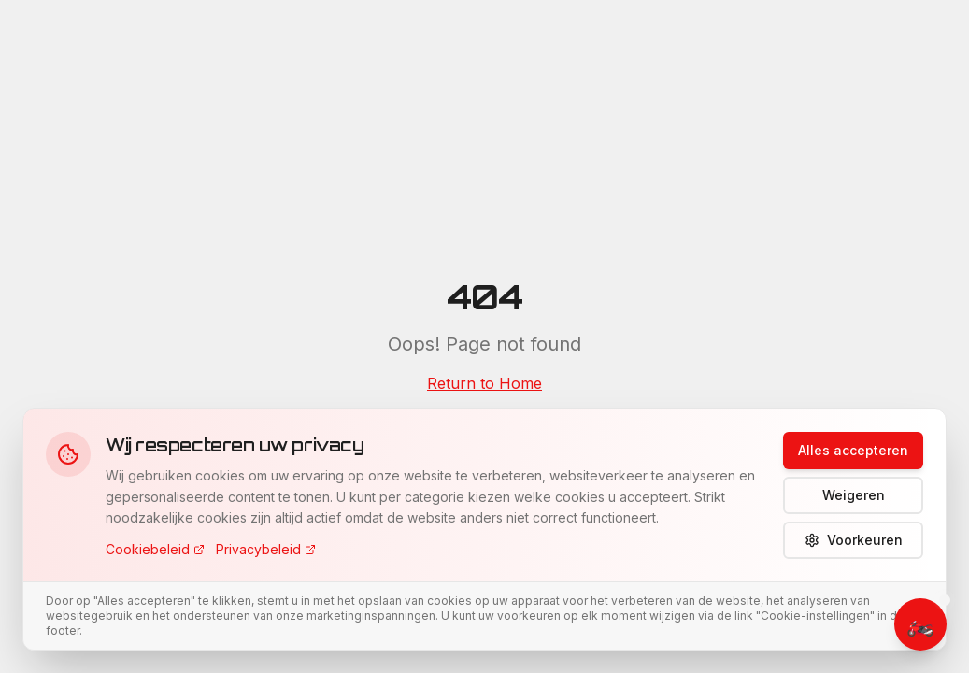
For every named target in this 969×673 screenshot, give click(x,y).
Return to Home (484, 383)
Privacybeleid (266, 549)
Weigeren (853, 495)
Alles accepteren (853, 450)
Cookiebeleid (155, 549)
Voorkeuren (854, 540)
